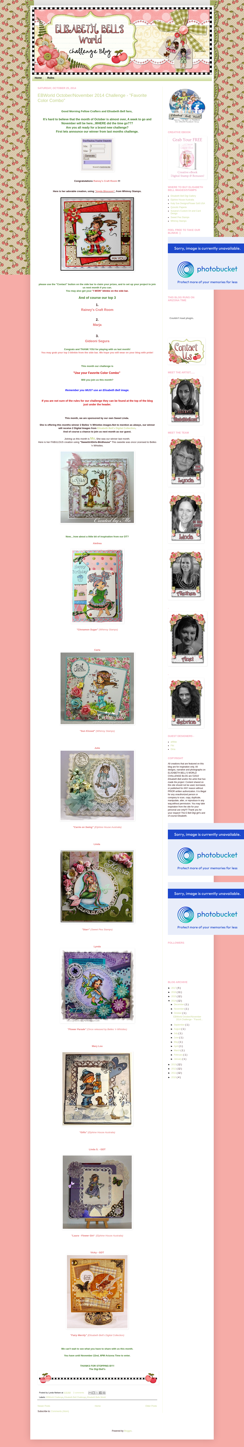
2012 (174, 1068)
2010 (174, 1077)
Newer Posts (44, 1406)
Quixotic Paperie (179, 207)
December (179, 1004)
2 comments (78, 1393)
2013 (174, 1064)
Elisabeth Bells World (96, 1397)
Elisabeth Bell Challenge (75, 1397)
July (176, 1033)
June (176, 1037)
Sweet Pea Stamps (180, 217)
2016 (174, 992)
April (176, 1046)
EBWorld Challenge (54, 1397)
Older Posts (151, 1406)
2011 (174, 1073)
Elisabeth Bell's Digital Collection (116, 428)
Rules (50, 77)
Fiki (172, 745)
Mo (92, 438)
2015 (174, 996)
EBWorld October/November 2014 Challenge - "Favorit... (188, 1018)
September (179, 1025)
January (178, 1059)
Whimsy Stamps (179, 221)
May (176, 1042)
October (178, 1013)
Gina (173, 749)
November (179, 1009)
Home (38, 77)
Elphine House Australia (182, 199)
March (177, 1050)
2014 (174, 1001)
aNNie (174, 742)
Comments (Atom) (60, 1411)
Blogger (128, 1431)
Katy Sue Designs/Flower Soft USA (188, 203)
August (177, 1029)
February (178, 1055)
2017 (174, 988)
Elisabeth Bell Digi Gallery (183, 196)
